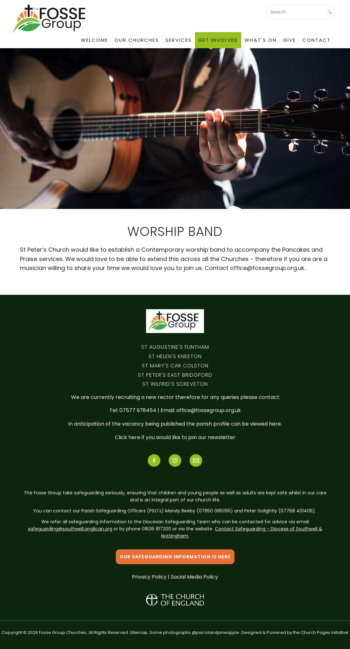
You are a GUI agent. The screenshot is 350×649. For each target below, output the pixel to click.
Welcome (94, 40)
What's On (260, 40)
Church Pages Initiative (324, 632)
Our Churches (137, 40)
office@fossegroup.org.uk (208, 410)
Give (289, 40)
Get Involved (218, 40)
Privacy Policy (149, 577)
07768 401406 (297, 511)
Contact (316, 40)
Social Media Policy (194, 577)
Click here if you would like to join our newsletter (175, 437)
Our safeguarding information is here (175, 557)
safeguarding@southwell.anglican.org (70, 529)
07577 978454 (138, 410)
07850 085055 (215, 511)
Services (178, 40)
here (275, 424)
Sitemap (139, 632)
